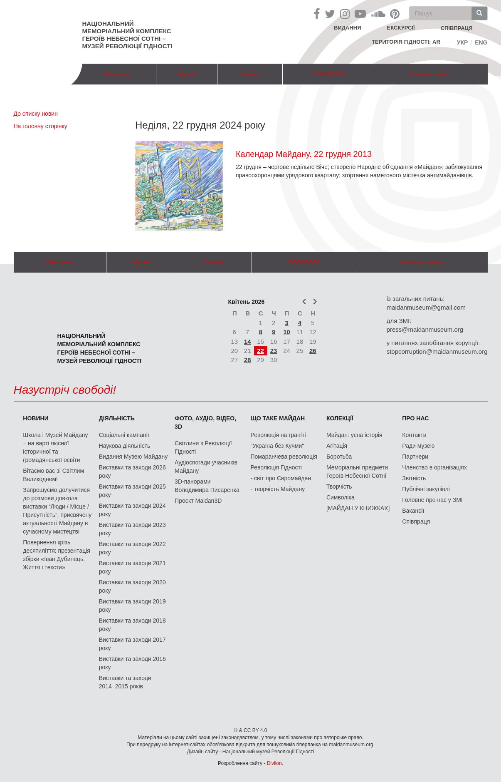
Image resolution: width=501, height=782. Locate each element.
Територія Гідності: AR (406, 42)
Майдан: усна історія (354, 435)
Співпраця (416, 521)
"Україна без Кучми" (277, 445)
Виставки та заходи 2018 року (132, 624)
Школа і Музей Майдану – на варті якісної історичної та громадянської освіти (55, 447)
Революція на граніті (278, 435)
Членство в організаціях (434, 467)
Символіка (340, 497)
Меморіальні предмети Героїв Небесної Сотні (357, 471)
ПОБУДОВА (328, 74)
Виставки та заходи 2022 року (132, 548)
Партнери (415, 456)
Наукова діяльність (125, 445)
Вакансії (413, 510)
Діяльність (117, 418)
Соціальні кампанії (124, 435)
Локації (249, 74)
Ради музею (418, 445)
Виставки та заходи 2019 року (132, 605)
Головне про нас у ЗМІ (432, 500)
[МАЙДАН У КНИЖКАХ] (358, 508)
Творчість (339, 486)
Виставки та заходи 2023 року (132, 528)
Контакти (414, 435)
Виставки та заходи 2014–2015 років (125, 682)
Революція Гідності (276, 467)
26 (312, 350)
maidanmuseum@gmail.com (426, 307)
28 (247, 359)
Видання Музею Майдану (133, 456)
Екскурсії (401, 28)
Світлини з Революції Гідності (203, 447)
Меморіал (116, 74)
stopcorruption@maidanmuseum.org (437, 351)
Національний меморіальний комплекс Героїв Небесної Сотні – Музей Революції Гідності (127, 35)
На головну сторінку (40, 126)
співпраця (457, 28)
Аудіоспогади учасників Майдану (206, 466)
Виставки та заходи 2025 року (132, 490)
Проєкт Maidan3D (198, 500)
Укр (462, 42)
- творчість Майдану (278, 489)
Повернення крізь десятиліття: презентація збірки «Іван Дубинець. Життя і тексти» (56, 555)
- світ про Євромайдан (281, 478)
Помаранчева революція (284, 456)
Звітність (414, 478)
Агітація (336, 445)
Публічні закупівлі (426, 489)
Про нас (415, 418)
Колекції (339, 418)
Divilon (274, 763)
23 (273, 350)
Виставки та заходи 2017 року (132, 643)
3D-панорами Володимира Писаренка (207, 485)
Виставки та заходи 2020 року (132, 586)
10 (286, 331)
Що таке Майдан (278, 418)
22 (260, 350)
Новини (35, 418)
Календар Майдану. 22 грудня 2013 (304, 154)
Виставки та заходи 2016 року (132, 662)
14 (247, 341)
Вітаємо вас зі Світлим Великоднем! (53, 474)
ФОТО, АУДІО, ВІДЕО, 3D (205, 422)
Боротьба (339, 456)
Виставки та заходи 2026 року (132, 471)
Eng (481, 42)
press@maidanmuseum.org (425, 329)
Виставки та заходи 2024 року (132, 509)
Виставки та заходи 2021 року (132, 567)
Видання (347, 28)
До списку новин (36, 113)
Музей (186, 74)
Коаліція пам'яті (431, 74)
